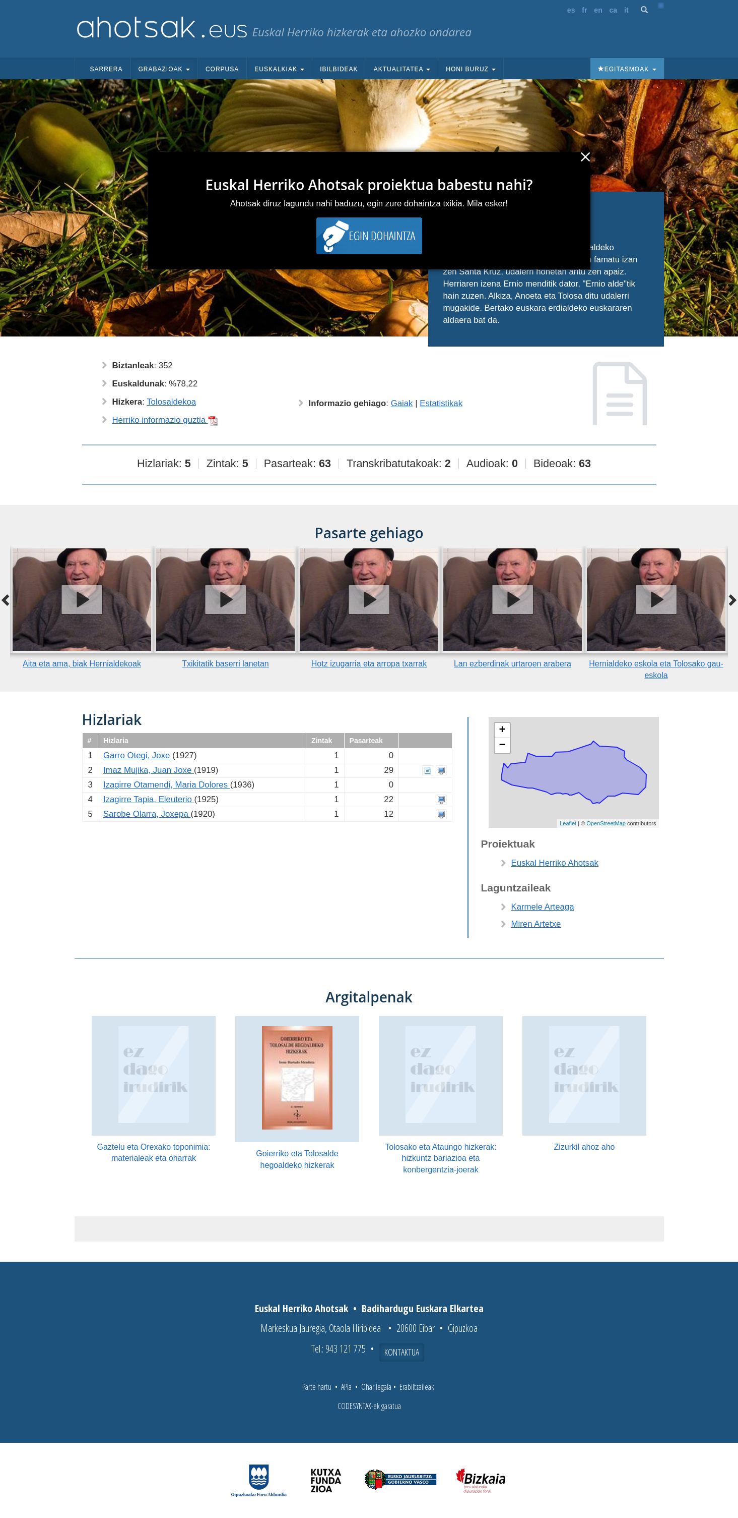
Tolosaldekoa (171, 402)
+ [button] (502, 730)
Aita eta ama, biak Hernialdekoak (82, 663)
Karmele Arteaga (542, 907)
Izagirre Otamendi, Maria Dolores (166, 785)
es (571, 10)
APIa (346, 1386)
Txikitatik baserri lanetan (225, 663)
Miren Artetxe (536, 924)
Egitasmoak (627, 69)
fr (584, 10)
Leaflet (568, 823)
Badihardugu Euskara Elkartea (423, 1308)
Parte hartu (316, 1386)
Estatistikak (441, 403)
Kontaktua (401, 1352)
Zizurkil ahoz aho (584, 1147)
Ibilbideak (339, 69)
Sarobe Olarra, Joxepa (147, 814)
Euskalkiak (279, 69)
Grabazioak (164, 69)
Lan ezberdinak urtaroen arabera (512, 663)
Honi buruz (471, 69)
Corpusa (222, 69)
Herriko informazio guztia (165, 420)
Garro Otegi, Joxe (137, 755)
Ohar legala (376, 1386)
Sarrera (106, 69)
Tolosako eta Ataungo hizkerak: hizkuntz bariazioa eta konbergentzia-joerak (440, 1158)
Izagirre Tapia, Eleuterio (148, 799)
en (598, 10)
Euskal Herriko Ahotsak (554, 863)
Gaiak (402, 403)
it (626, 10)
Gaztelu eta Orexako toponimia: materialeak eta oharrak (153, 1153)
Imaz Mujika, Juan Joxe (148, 770)
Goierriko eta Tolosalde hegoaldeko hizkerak (297, 1159)
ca (614, 10)
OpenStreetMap (606, 823)
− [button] (502, 745)
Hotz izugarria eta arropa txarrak (369, 663)
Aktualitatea (402, 69)
